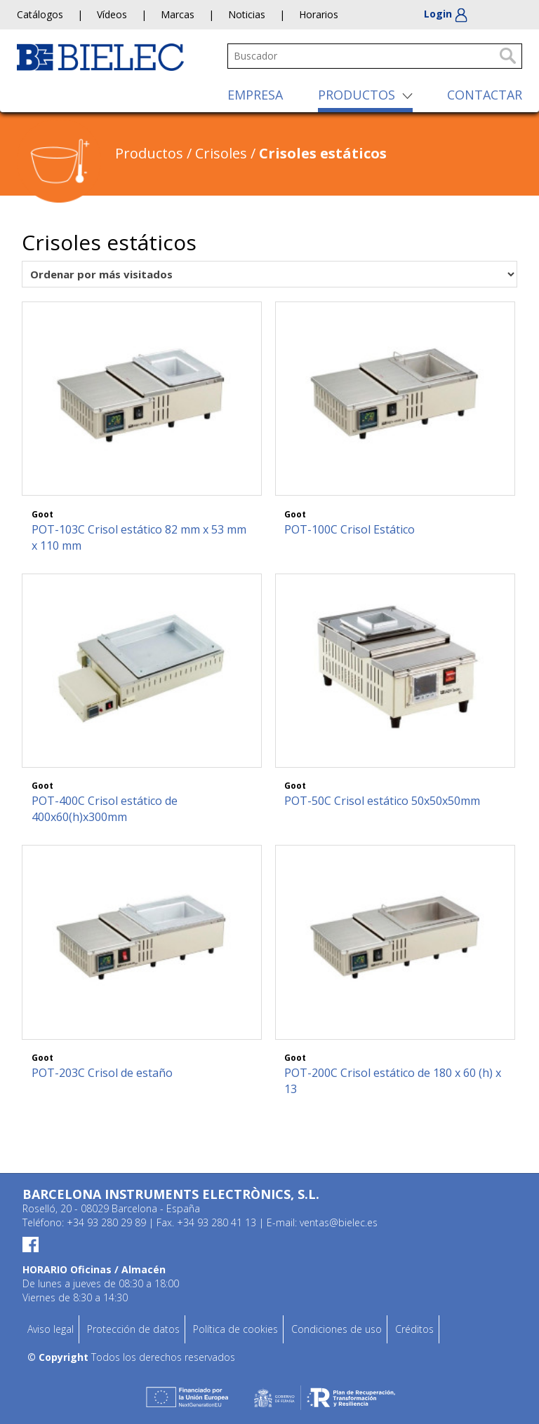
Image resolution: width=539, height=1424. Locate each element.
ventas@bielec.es (339, 1222)
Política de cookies (235, 1329)
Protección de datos (133, 1329)
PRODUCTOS (356, 94)
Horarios (318, 14)
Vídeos (112, 14)
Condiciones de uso (336, 1329)
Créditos (414, 1329)
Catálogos (40, 14)
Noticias (246, 14)
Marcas (177, 14)
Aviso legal (50, 1329)
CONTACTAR (484, 94)
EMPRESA (255, 94)
